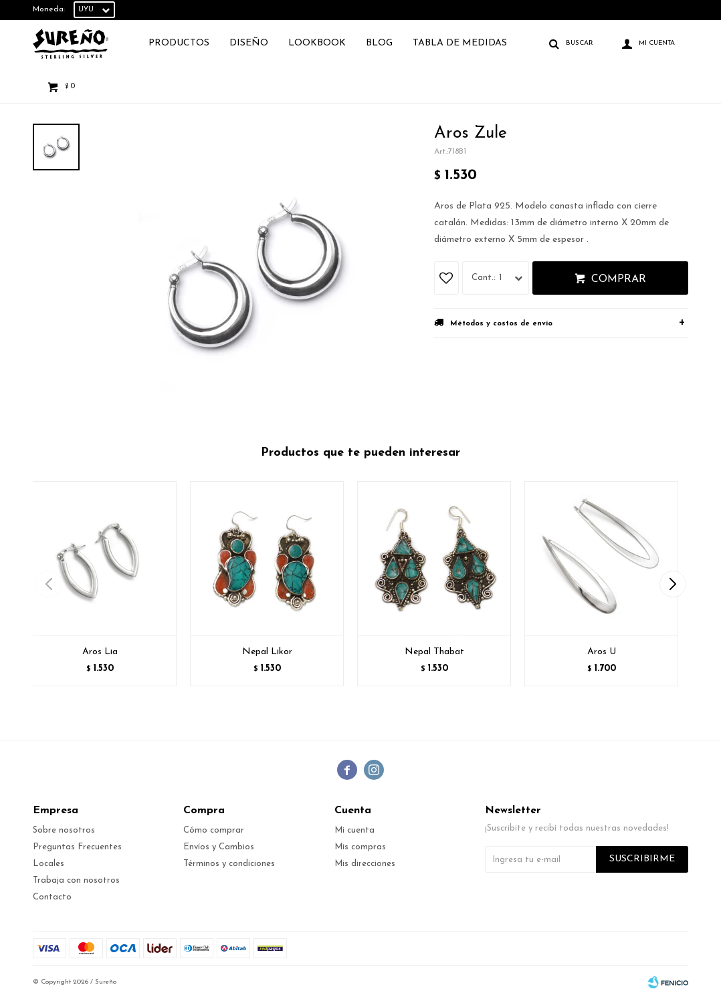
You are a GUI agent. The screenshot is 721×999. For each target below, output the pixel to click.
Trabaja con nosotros (76, 880)
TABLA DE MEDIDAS (460, 43)
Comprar (618, 279)
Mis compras (360, 847)
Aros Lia (100, 652)
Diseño (248, 43)
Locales (48, 863)
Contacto (52, 897)
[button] (672, 584)
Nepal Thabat (434, 652)
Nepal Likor (267, 652)
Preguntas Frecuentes (77, 847)
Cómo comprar (213, 830)
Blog (379, 43)
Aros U (601, 652)
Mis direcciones (364, 863)
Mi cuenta (354, 830)
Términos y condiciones (229, 863)
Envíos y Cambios (218, 847)
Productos (178, 43)
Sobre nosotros (64, 830)
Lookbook (317, 43)
